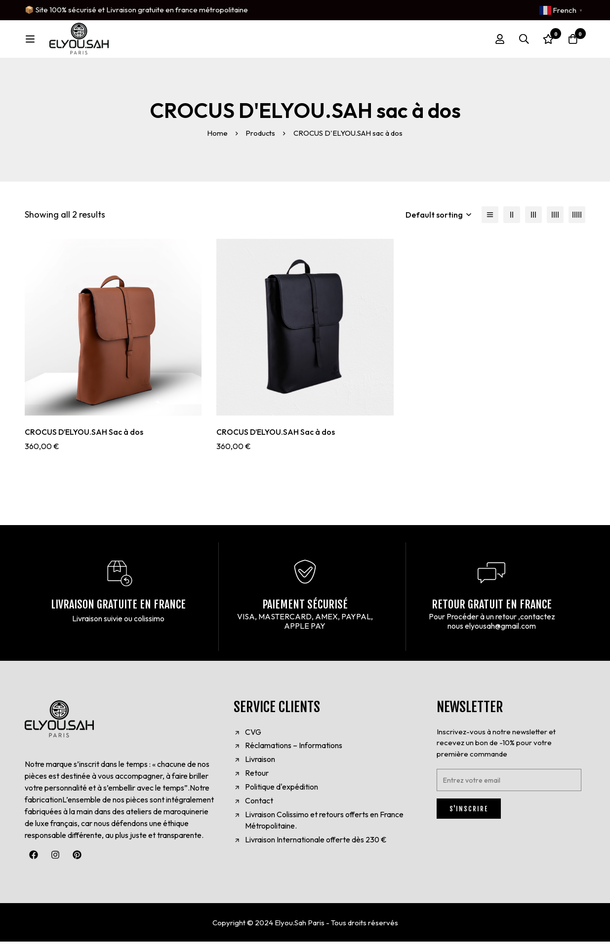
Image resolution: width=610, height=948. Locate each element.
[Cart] (572, 42)
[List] (490, 221)
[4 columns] (555, 221)
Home (217, 140)
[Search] (523, 42)
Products (261, 140)
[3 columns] (533, 221)
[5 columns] (577, 221)
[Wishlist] (547, 42)
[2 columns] (511, 221)
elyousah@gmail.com (500, 633)
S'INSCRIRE (468, 815)
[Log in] (498, 42)
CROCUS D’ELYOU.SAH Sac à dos (84, 439)
